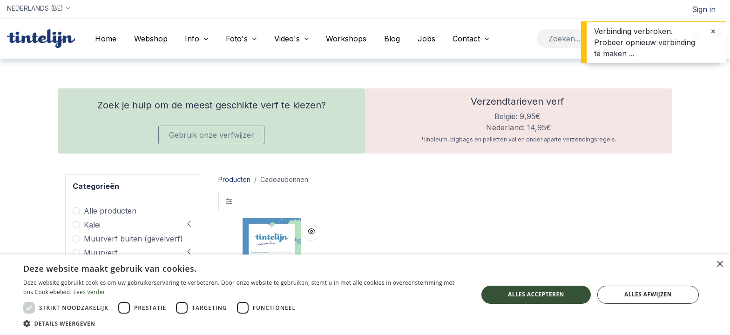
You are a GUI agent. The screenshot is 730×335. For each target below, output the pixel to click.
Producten (234, 179)
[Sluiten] (713, 31)
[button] (311, 231)
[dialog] (365, 295)
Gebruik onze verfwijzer (211, 135)
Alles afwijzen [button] (648, 294)
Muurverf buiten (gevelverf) (133, 238)
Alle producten (110, 210)
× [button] (719, 264)
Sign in (704, 9)
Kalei (92, 224)
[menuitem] (105, 39)
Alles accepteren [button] (536, 294)
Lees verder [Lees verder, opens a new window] (89, 292)
